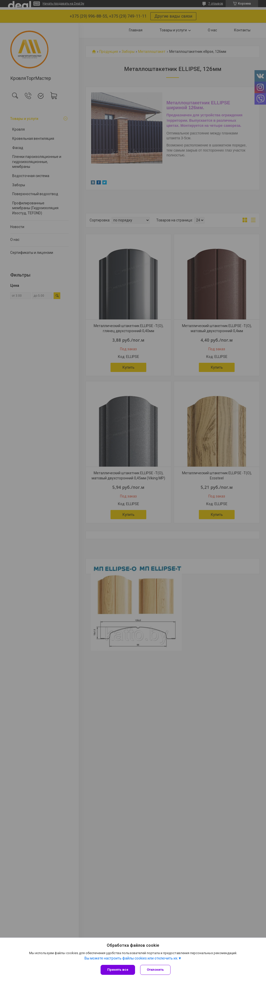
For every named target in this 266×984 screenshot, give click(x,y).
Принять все (117, 969)
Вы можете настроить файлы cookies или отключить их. (131, 958)
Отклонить (155, 969)
